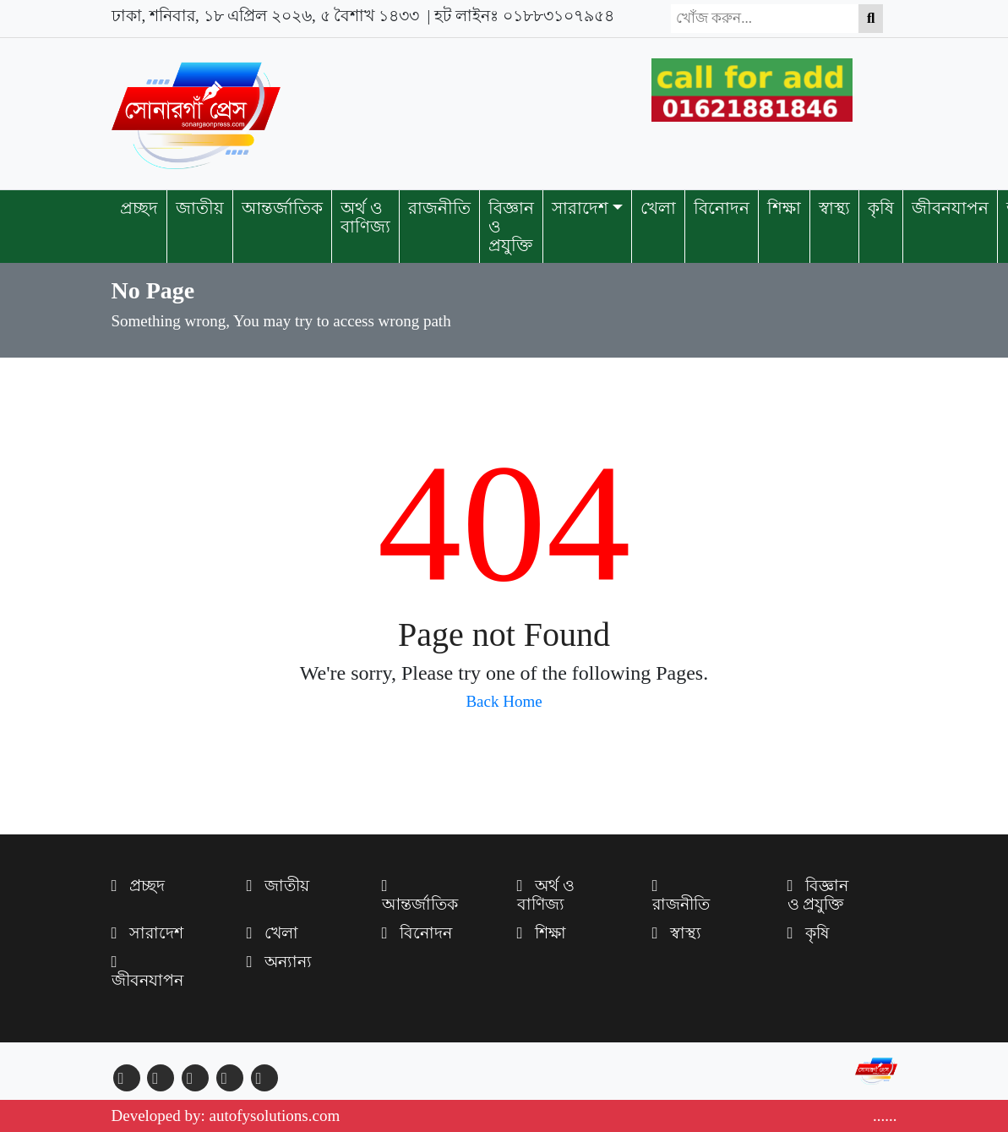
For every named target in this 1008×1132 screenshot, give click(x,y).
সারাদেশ (580, 208)
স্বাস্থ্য (834, 208)
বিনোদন (721, 208)
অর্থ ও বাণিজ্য (365, 217)
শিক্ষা (784, 208)
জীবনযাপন (950, 208)
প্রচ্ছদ (139, 208)
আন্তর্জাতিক (282, 208)
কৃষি (881, 208)
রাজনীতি (439, 208)
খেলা (658, 208)
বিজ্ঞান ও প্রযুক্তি (511, 226)
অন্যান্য (280, 962)
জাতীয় (200, 208)
